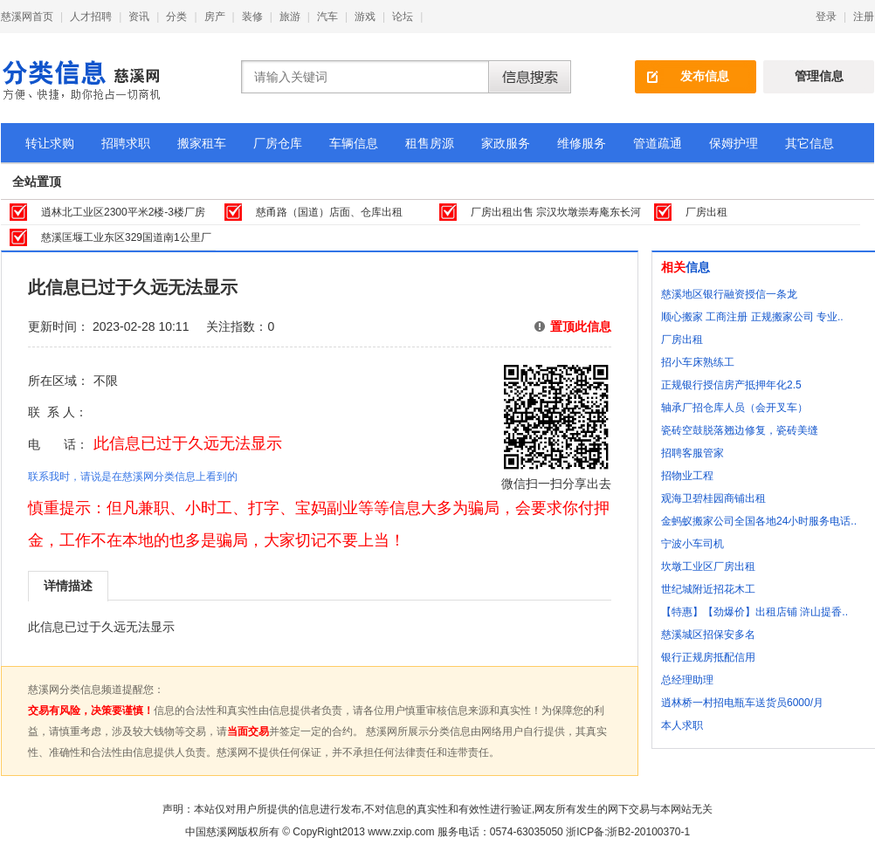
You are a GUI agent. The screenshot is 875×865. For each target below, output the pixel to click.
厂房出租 (706, 212)
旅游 (289, 16)
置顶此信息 (580, 326)
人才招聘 (91, 16)
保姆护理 (733, 143)
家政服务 (505, 143)
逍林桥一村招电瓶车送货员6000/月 (742, 703)
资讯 (138, 16)
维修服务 (581, 143)
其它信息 (809, 143)
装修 (252, 16)
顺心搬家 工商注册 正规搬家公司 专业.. (752, 317)
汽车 (327, 16)
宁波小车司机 (692, 544)
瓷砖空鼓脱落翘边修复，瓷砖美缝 (739, 430)
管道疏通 (657, 143)
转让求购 (49, 143)
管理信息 (819, 76)
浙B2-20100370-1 (648, 832)
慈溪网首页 (27, 16)
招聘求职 (125, 143)
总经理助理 (687, 680)
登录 (826, 16)
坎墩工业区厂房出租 (708, 566)
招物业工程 (687, 476)
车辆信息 (353, 143)
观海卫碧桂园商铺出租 (713, 498)
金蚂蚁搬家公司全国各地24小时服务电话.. (759, 521)
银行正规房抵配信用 (708, 657)
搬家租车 (201, 143)
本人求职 (682, 725)
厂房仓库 (277, 143)
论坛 (402, 16)
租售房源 (429, 143)
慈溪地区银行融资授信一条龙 (729, 294)
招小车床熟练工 (697, 362)
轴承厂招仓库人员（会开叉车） (734, 408)
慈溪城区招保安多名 (708, 634)
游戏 (365, 16)
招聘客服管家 (692, 453)
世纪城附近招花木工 (708, 589)
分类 (176, 16)
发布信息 (704, 76)
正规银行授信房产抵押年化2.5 (731, 385)
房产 (214, 16)
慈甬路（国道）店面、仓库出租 (329, 212)
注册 (863, 16)
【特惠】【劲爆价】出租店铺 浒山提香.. (754, 612)
